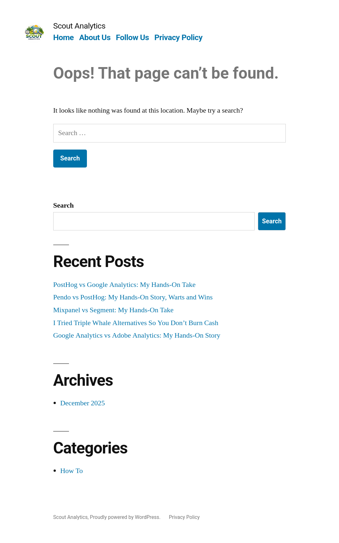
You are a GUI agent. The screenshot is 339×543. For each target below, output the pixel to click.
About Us (95, 37)
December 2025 (82, 403)
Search (63, 205)
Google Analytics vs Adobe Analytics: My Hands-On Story (136, 335)
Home (63, 37)
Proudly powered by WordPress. (126, 517)
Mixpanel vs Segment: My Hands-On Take (113, 310)
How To (71, 470)
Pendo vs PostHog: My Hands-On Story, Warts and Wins (133, 297)
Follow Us (132, 37)
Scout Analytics (79, 25)
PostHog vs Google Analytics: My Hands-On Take (124, 284)
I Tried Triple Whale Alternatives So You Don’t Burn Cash (135, 322)
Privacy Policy (178, 37)
